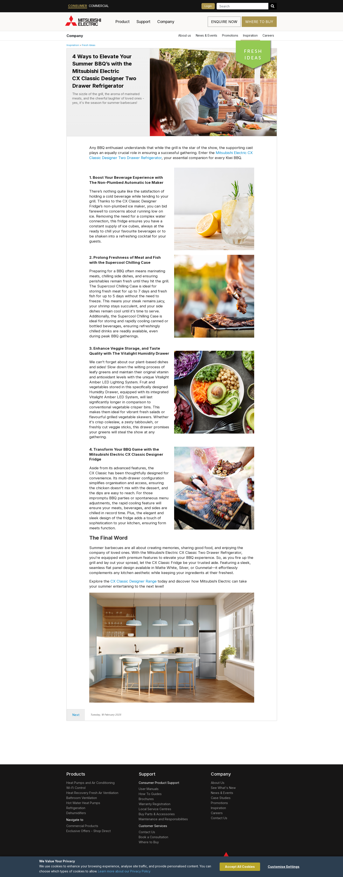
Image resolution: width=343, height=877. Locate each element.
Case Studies (221, 798)
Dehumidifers (76, 813)
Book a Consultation (153, 837)
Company (74, 35)
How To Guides (150, 794)
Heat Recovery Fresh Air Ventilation (92, 793)
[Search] (242, 6)
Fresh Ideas (88, 45)
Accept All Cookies (240, 866)
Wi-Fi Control (76, 788)
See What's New (223, 788)
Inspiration (250, 35)
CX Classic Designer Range (133, 581)
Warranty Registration (154, 804)
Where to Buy (259, 21)
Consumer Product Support (159, 783)
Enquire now (224, 21)
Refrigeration (75, 808)
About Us (217, 783)
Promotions (230, 35)
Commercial (99, 6)
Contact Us (147, 832)
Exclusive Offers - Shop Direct (88, 831)
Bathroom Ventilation (81, 798)
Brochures (146, 799)
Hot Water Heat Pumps (83, 803)
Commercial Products (82, 826)
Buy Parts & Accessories (157, 814)
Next (75, 715)
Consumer (77, 6)
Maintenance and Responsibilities (163, 819)
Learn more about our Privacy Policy (124, 871)
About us (184, 35)
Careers (268, 35)
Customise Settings (283, 866)
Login (208, 6)
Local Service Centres (155, 809)
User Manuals (149, 789)
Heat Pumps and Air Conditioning (90, 783)
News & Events (206, 35)
